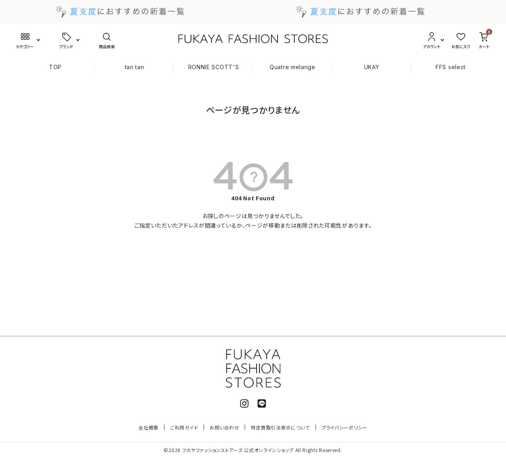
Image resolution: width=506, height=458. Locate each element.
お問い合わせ (224, 427)
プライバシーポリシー (344, 427)
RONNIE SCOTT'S (213, 67)
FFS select (451, 67)
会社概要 (148, 427)
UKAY (372, 67)
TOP (55, 67)
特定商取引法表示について (280, 427)
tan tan (134, 67)
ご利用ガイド (184, 427)
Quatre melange (292, 67)
